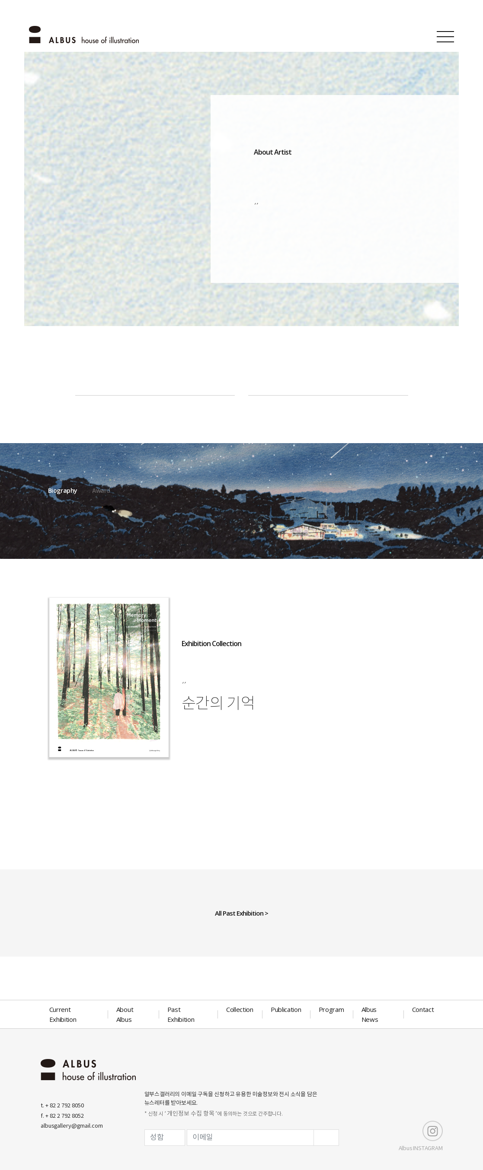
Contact (423, 1009)
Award (101, 490)
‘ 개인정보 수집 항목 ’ (191, 1113)
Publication (286, 1009)
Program (331, 1009)
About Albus (125, 1014)
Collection (239, 1009)
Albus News (369, 1014)
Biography (62, 490)
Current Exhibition (63, 1014)
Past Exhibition (181, 1014)
